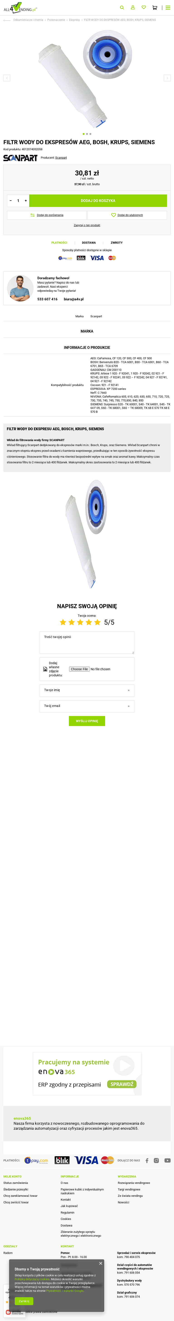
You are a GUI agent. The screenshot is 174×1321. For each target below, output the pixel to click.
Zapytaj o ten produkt (87, 225)
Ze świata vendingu (130, 1211)
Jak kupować (69, 1222)
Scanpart (61, 157)
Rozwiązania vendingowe (134, 1198)
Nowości (123, 1218)
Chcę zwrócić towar (16, 1218)
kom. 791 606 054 (128, 1288)
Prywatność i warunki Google (64, 1290)
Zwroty (117, 242)
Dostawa (89, 242)
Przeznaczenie (56, 20)
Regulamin (67, 1228)
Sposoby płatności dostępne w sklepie (87, 250)
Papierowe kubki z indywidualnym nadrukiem (82, 1207)
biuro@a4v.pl (74, 401)
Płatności (59, 242)
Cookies (66, 1234)
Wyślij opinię (87, 1039)
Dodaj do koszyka (98, 201)
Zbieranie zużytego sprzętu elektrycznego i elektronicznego (81, 1249)
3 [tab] (90, 134)
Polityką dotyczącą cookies (32, 1279)
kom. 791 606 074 (128, 1312)
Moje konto (12, 1192)
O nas (64, 1198)
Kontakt (66, 1215)
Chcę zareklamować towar (20, 1211)
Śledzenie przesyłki (15, 1205)
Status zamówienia (15, 1198)
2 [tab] (87, 134)
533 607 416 (47, 401)
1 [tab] (84, 134)
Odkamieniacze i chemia (28, 20)
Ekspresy (74, 20)
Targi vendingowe (129, 1205)
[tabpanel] (87, 78)
